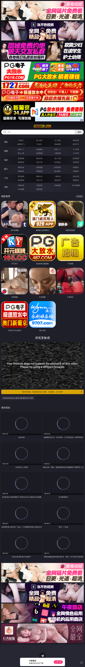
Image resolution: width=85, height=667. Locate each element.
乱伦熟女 (57, 162)
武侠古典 (76, 176)
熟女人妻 (21, 153)
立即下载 (58, 662)
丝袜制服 (39, 153)
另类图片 (76, 171)
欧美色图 (57, 167)
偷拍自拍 (39, 158)
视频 (6, 151)
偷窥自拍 (21, 167)
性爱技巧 (76, 180)
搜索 (79, 132)
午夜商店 (39, 185)
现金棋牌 (57, 144)
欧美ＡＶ (57, 149)
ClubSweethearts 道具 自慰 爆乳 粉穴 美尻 (18, 398)
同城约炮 (21, 185)
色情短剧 (39, 189)
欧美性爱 (76, 158)
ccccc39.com (42, 126)
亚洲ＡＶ (21, 149)
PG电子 (21, 140)
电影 (6, 160)
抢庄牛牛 (76, 144)
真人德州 (39, 140)
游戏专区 (76, 140)
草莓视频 (57, 185)
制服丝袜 (21, 162)
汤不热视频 (76, 185)
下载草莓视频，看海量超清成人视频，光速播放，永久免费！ (52, 392)
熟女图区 (57, 171)
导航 (6, 187)
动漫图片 (76, 167)
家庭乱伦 (39, 176)
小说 (6, 178)
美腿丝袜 (21, 171)
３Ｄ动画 (76, 149)
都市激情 (21, 176)
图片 (6, 169)
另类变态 (76, 162)
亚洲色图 (39, 167)
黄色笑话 (57, 180)
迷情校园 (21, 180)
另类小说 (39, 180)
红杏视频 (21, 189)
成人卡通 (57, 158)
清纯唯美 (39, 171)
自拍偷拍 (39, 149)
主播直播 (57, 153)
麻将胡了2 (21, 144)
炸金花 (39, 144)
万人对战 (57, 140)
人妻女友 (57, 176)
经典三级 (39, 162)
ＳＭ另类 (76, 153)
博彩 (6, 142)
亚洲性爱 (21, 158)
